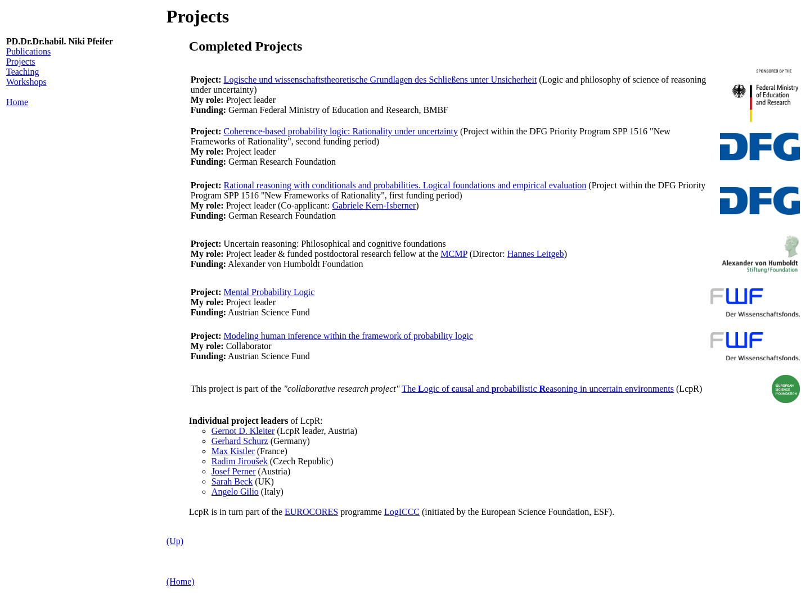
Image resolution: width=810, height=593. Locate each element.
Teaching (22, 71)
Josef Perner (234, 471)
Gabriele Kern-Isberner (374, 205)
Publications (28, 51)
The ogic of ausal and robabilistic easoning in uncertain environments (538, 388)
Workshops (26, 82)
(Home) (180, 581)
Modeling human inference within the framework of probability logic (348, 336)
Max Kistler (233, 451)
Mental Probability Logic (269, 292)
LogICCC (402, 512)
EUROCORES (311, 512)
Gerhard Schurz (240, 441)
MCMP (453, 254)
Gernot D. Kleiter (243, 431)
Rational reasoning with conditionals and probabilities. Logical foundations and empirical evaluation (405, 185)
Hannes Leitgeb (535, 254)
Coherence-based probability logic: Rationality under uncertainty (341, 131)
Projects (20, 61)
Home (17, 102)
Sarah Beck (232, 481)
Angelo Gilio (235, 491)
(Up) (174, 541)
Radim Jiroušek (240, 461)
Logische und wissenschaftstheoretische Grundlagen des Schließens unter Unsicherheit (380, 79)
